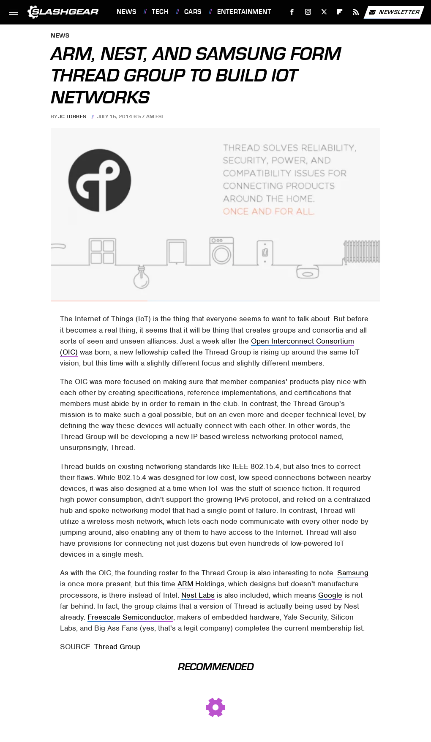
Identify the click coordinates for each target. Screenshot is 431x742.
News (126, 12)
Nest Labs (198, 595)
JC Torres (72, 116)
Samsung (352, 572)
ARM (185, 583)
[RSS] (356, 12)
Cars (193, 12)
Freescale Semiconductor (130, 617)
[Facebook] (292, 12)
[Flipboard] (340, 12)
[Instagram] (308, 12)
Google (330, 595)
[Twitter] (324, 12)
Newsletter (393, 12)
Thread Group (117, 646)
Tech (160, 12)
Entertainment (244, 12)
